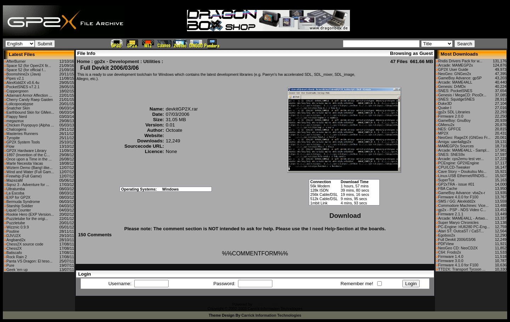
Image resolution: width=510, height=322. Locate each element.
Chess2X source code (24, 244)
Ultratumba (15, 189)
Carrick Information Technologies (271, 315)
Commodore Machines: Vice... (463, 205)
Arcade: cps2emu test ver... (461, 159)
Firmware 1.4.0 (450, 256)
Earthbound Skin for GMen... (30, 112)
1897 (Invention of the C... (28, 155)
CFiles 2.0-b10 (265, 304)
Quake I (444, 108)
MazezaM (14, 180)
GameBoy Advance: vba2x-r (461, 193)
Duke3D (445, 103)
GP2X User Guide (453, 69)
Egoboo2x (446, 235)
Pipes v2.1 (15, 78)
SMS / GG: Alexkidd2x (456, 201)
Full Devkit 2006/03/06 (457, 239)
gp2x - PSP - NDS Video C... (462, 210)
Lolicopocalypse (19, 104)
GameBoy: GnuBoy (454, 120)
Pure (10, 265)
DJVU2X (13, 235)
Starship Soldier (19, 206)
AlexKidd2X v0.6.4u (22, 82)
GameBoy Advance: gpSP (460, 78)
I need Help (322, 228)
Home (83, 61)
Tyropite (13, 138)
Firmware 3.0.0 (450, 261)
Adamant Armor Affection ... (29, 95)
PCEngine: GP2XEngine (458, 163)
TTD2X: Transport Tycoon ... (462, 269)
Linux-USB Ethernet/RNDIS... (462, 176)
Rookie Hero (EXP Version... (30, 214)
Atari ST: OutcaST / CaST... (461, 231)
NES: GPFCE (449, 129)
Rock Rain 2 (16, 257)
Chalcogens (16, 129)
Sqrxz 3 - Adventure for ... (27, 184)
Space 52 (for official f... (26, 70)
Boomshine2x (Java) (23, 74)
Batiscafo (14, 252)
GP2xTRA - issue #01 (456, 184)
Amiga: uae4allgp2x (454, 142)
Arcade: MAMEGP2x (455, 65)
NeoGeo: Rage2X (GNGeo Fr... (464, 137)
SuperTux (446, 180)
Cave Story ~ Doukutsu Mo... (462, 171)
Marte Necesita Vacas (24, 163)
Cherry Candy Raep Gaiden (29, 99)
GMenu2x (446, 125)
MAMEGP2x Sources (456, 146)
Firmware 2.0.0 (450, 116)
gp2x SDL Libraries (454, 112)
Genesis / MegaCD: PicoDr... (462, 95)
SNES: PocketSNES (455, 91)
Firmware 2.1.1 (450, 214)
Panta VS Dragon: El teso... (29, 261)
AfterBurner (16, 61)
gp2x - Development (116, 61)
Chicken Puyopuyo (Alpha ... (30, 125)
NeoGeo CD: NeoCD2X (458, 248)
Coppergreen (17, 91)
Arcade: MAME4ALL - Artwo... (463, 218)
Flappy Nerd (16, 116)
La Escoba (15, 193)
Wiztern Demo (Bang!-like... (29, 167)
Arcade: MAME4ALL (455, 82)
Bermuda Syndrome (23, 201)
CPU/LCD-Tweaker (454, 167)
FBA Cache (447, 188)
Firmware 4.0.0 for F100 (458, 197)
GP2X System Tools (23, 142)
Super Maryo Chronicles (458, 222)
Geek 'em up (17, 269)
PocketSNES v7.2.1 (23, 87)
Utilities (151, 61)
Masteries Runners (22, 133)
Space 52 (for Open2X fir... (28, 65)
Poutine (12, 231)
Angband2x (16, 240)
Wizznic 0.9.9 (17, 227)
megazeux (15, 121)
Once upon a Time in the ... (29, 159)
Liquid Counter (18, 210)
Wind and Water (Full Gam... (30, 172)
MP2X (443, 133)
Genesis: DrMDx (452, 86)
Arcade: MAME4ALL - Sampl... (463, 150)
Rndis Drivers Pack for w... (460, 61)
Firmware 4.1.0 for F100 (458, 265)
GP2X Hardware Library (26, 150)
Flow (10, 146)
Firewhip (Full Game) (23, 176)
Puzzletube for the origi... (27, 218)
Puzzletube (15, 223)
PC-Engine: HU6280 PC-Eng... (464, 227)
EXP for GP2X (18, 197)
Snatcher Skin (18, 108)
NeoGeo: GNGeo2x (454, 74)
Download (345, 215)
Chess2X (14, 248)
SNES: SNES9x (451, 154)
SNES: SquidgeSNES (456, 99)
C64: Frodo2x (449, 252)
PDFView (446, 244)
